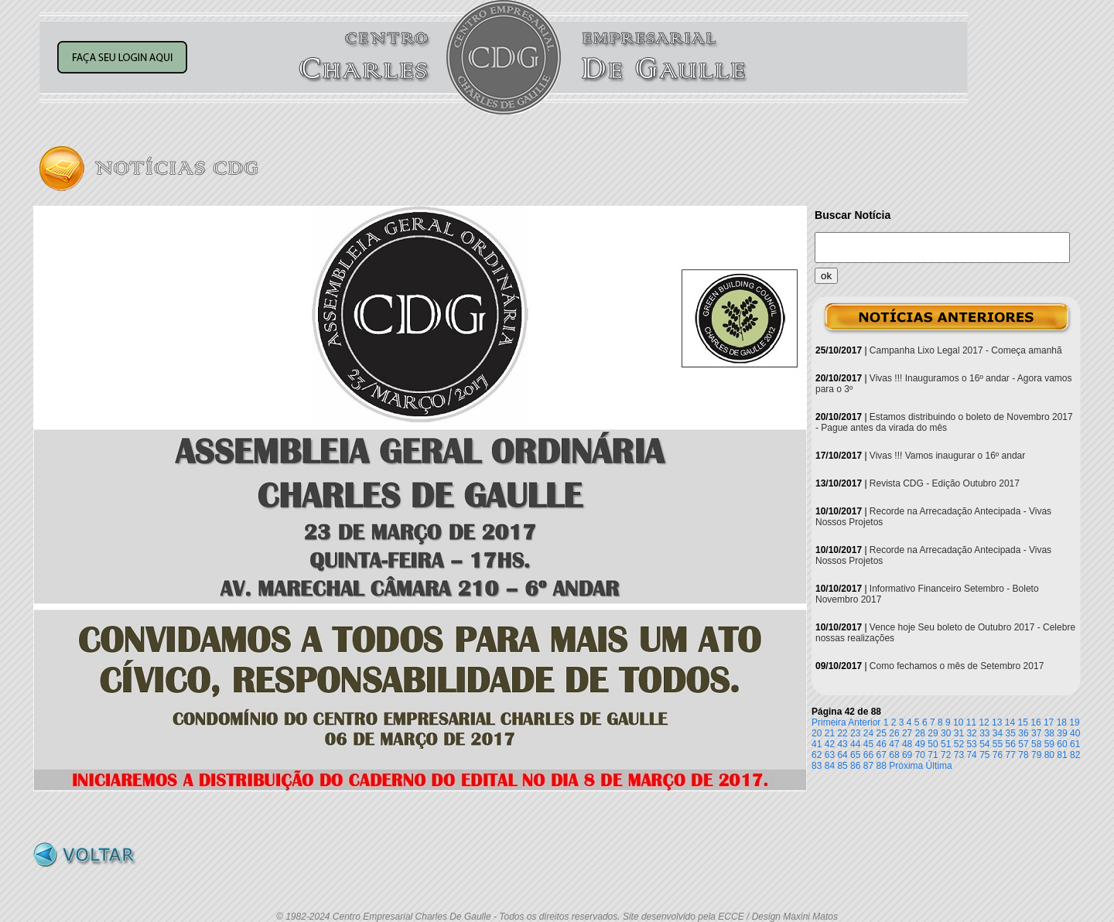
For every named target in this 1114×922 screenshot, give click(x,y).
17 (1049, 722)
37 (1036, 733)
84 (830, 765)
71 (933, 755)
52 (959, 744)
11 (971, 722)
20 (817, 733)
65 (855, 755)
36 (1023, 733)
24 (868, 733)
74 (971, 755)
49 (920, 744)
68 (894, 755)
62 (817, 755)
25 (882, 733)
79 (1036, 755)
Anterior (864, 722)
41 (817, 744)
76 (998, 755)
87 (868, 765)
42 (830, 744)
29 (933, 733)
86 (855, 765)
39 (1062, 733)
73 (959, 755)
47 (894, 744)
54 (984, 744)
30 (946, 733)
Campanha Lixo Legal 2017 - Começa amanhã (966, 350)
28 (920, 733)
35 (1011, 733)
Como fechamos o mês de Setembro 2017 (957, 666)
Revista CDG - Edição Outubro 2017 (945, 483)
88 (882, 765)
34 (998, 733)
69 (907, 755)
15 (1023, 722)
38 (1049, 733)
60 (1062, 744)
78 (1023, 755)
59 (1049, 744)
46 (882, 744)
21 (830, 733)
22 (842, 733)
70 (920, 755)
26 (894, 733)
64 (842, 755)
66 (868, 755)
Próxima (906, 765)
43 (842, 744)
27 (907, 733)
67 (882, 755)
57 (1023, 744)
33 (984, 733)
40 (1075, 733)
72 (946, 755)
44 (855, 744)
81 (1062, 755)
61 (1075, 744)
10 (958, 722)
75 (984, 755)
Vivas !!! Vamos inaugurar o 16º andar (947, 455)
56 (1011, 744)
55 (998, 744)
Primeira (829, 722)
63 (830, 755)
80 (1049, 755)
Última (939, 765)
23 (855, 733)
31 (959, 733)
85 (842, 765)
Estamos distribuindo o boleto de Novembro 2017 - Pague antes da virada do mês (944, 422)
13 (997, 722)
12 (984, 722)
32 (971, 733)
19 (1074, 722)
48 (907, 744)
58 (1036, 744)
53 (971, 744)
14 (1010, 722)
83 (817, 765)
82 (1075, 755)
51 (946, 744)
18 (1062, 722)
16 (1035, 722)
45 (868, 744)
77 (1011, 755)
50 (933, 744)
